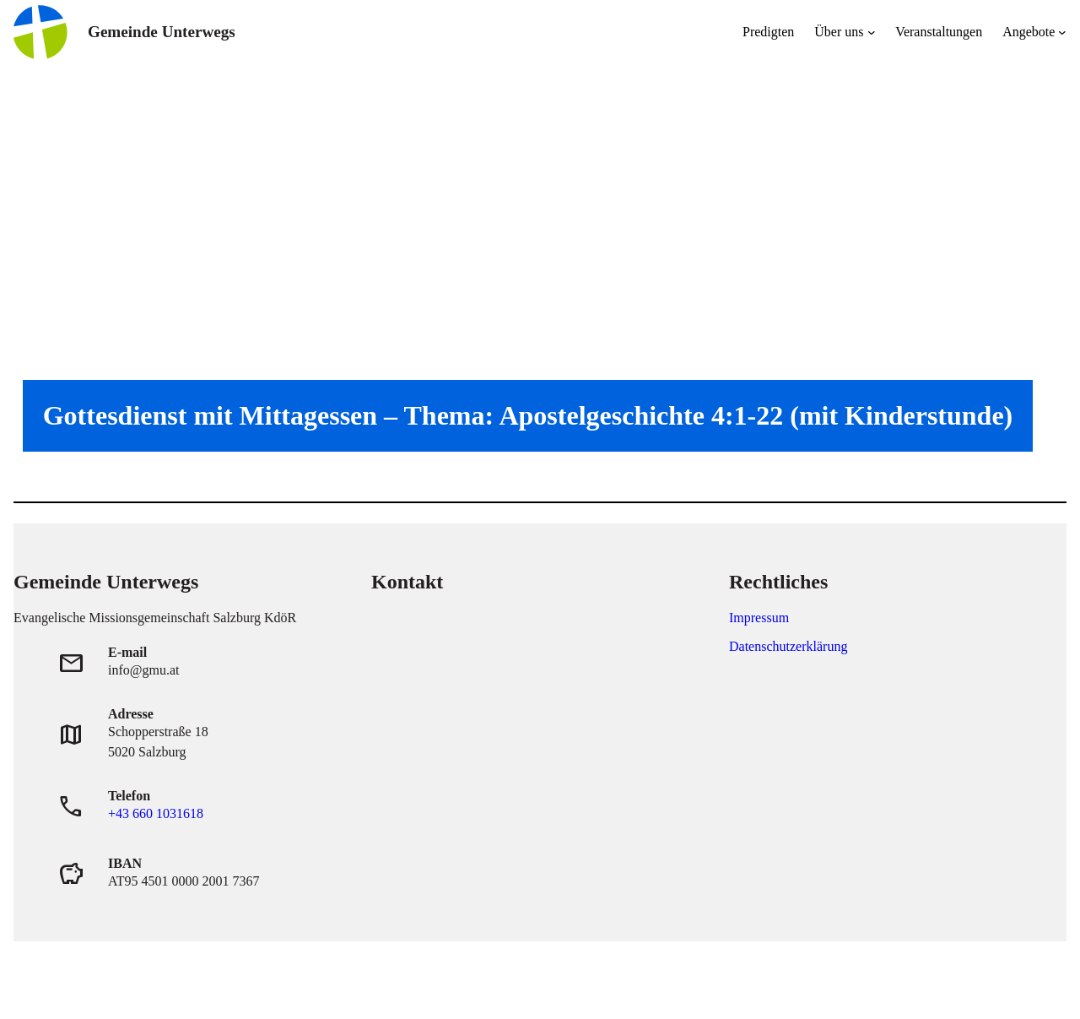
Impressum (759, 617)
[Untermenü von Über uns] (871, 32)
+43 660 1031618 (155, 813)
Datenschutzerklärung (788, 646)
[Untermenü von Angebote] (1062, 32)
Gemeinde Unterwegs (161, 32)
